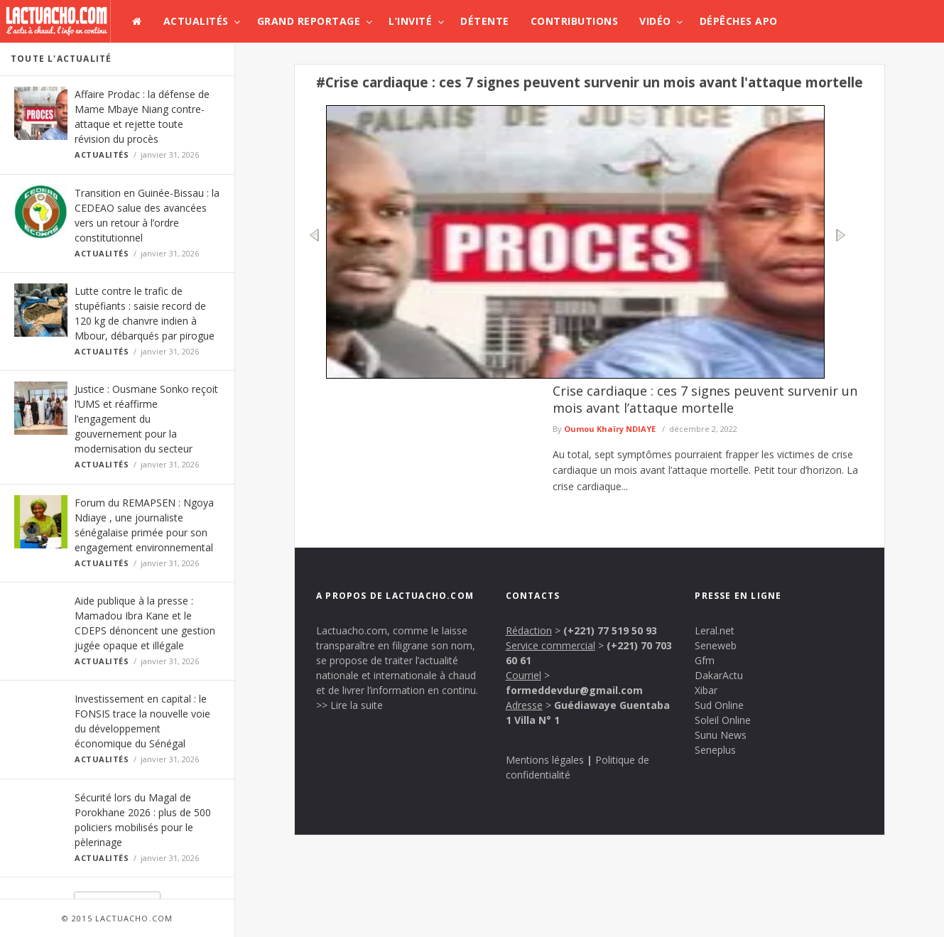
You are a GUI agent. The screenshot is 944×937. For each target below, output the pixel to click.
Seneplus (715, 750)
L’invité (410, 21)
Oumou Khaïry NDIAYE (610, 428)
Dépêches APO (739, 21)
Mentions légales (545, 760)
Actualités (196, 21)
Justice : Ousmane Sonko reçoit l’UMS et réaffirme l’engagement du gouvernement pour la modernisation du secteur (146, 418)
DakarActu (719, 675)
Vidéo (655, 21)
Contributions (575, 21)
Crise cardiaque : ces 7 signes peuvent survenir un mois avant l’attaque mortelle (705, 399)
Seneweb (716, 645)
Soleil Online (723, 720)
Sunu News (721, 735)
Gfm (705, 660)
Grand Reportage (309, 21)
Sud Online (719, 705)
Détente (484, 21)
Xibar (706, 690)
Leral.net (714, 630)
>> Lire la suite (349, 705)
